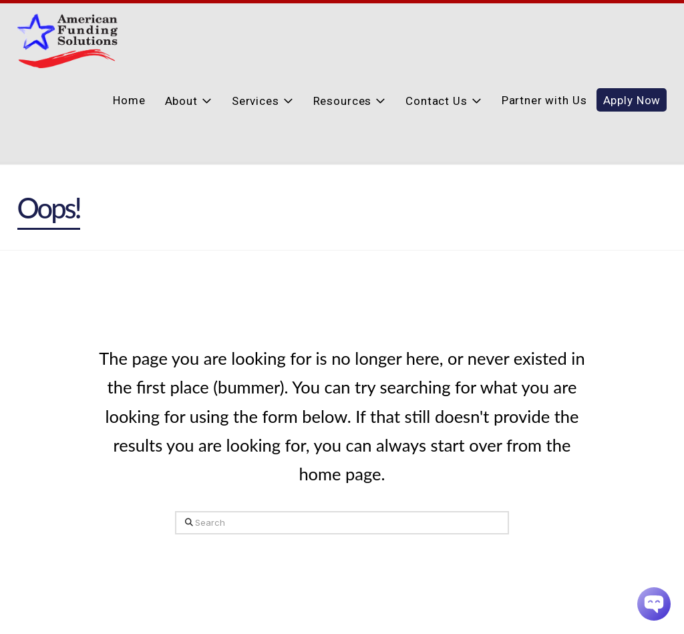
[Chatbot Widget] (654, 604)
